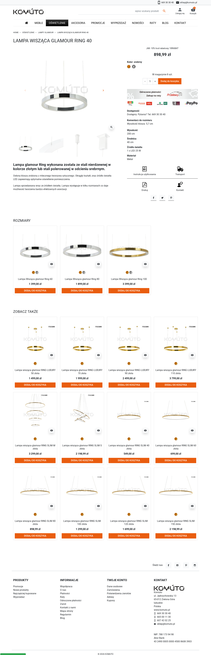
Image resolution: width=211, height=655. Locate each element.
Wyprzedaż (19, 597)
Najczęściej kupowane (24, 593)
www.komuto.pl (162, 609)
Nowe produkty (21, 590)
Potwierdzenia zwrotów (119, 593)
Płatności (65, 593)
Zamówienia (113, 590)
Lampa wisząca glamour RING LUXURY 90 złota (129, 372)
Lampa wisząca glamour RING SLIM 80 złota (35, 522)
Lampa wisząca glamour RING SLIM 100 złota (82, 522)
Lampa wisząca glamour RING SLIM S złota (82, 447)
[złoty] (33, 272)
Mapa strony (66, 611)
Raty (62, 597)
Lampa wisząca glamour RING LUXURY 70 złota (82, 372)
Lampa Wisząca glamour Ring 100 (129, 279)
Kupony (111, 600)
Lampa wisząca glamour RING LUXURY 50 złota (35, 372)
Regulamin (65, 614)
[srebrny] (36, 272)
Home (15, 32)
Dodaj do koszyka (170, 81)
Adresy (110, 597)
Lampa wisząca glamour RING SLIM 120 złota (129, 522)
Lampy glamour (45, 32)
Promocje (18, 586)
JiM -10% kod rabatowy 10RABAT (162, 48)
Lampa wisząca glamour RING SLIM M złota (35, 447)
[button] (193, 11)
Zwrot (63, 604)
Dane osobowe (114, 586)
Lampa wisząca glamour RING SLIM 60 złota (175, 447)
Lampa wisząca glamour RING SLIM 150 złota (175, 522)
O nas (63, 590)
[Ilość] (150, 81)
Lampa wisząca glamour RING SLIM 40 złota (129, 447)
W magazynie (159, 74)
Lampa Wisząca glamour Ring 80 (82, 279)
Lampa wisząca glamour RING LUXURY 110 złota (175, 372)
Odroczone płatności (70, 600)
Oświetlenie (28, 32)
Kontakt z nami (68, 607)
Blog (62, 618)
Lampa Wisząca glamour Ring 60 (35, 279)
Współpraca (66, 586)
